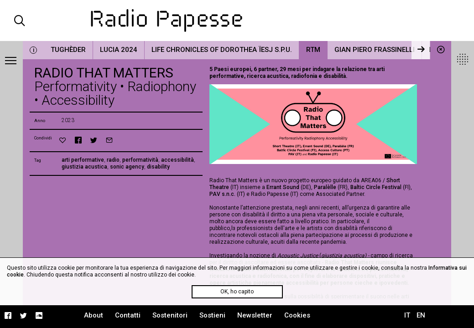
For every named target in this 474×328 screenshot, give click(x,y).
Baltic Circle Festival (375, 187)
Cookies (297, 315)
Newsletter (254, 315)
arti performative (83, 160)
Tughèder (68, 50)
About (93, 315)
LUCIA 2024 (118, 50)
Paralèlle (325, 187)
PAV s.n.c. (223, 194)
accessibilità (177, 160)
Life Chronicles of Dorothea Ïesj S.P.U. (221, 50)
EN (421, 315)
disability (158, 167)
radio (113, 160)
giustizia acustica (84, 167)
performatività (140, 160)
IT (407, 315)
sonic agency (127, 167)
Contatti (128, 315)
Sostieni (212, 315)
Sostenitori (170, 315)
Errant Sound (282, 187)
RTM (313, 50)
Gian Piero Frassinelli (374, 50)
